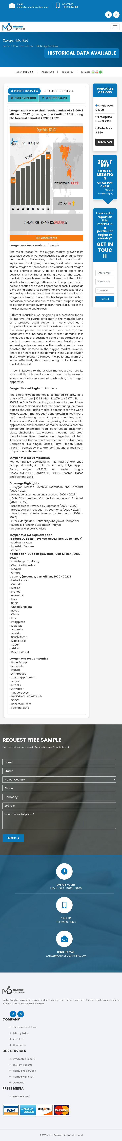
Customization (23, 98)
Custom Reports (22, 1065)
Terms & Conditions (24, 1027)
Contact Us (19, 1045)
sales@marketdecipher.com (32, 7)
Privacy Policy (21, 1033)
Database (18, 1082)
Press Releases (21, 1096)
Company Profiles (23, 1076)
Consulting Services (24, 1070)
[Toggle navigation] (115, 27)
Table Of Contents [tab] (58, 91)
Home (6, 46)
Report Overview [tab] (24, 91)
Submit (13, 838)
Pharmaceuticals (23, 46)
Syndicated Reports (24, 1059)
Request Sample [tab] (54, 98)
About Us (18, 1039)
